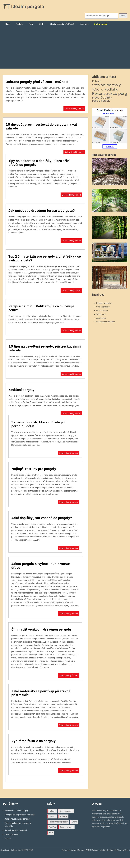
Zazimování (101, 318)
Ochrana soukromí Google (73, 850)
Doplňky (106, 97)
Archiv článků (100, 24)
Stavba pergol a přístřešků (62, 24)
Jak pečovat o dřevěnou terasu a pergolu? (41, 210)
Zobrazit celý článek (74, 108)
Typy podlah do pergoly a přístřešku (20, 815)
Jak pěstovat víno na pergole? (17, 819)
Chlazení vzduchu (103, 303)
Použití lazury (102, 310)
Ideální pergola (6, 850)
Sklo (51, 832)
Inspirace (84, 24)
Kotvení (96, 81)
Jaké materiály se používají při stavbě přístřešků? (40, 693)
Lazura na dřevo (11, 834)
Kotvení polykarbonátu (105, 322)
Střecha (97, 89)
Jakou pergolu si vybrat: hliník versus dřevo (41, 565)
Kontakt (110, 850)
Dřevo (95, 97)
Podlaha (111, 89)
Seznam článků (98, 850)
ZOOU (88, 850)
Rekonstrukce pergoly (58, 822)
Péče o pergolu (101, 100)
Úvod (7, 24)
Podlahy (19, 24)
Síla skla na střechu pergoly (16, 810)
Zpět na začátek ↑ (122, 850)
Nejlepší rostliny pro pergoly (33, 468)
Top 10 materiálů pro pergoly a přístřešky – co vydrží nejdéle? (44, 258)
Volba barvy (101, 314)
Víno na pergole (103, 307)
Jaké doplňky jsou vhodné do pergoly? (41, 517)
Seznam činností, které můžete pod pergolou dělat (39, 424)
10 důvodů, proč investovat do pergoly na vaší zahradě (42, 126)
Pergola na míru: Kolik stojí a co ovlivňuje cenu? (41, 308)
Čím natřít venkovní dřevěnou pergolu (41, 629)
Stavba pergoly (106, 85)
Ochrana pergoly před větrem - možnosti (37, 81)
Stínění (8, 839)
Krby (31, 24)
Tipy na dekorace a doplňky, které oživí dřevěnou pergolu (39, 162)
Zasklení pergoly (21, 389)
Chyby (41, 24)
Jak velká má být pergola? (16, 830)
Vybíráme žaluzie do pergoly (33, 740)
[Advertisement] (65, 47)
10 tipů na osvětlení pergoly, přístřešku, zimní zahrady (44, 348)
